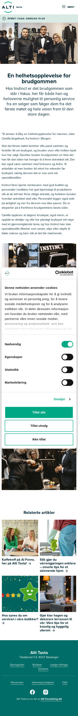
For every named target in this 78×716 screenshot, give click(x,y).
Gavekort (43, 669)
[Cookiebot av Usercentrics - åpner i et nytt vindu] (55, 273)
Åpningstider (17, 665)
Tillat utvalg (38, 425)
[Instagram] (45, 694)
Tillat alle (39, 412)
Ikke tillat (39, 439)
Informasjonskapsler (43, 682)
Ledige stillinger (59, 665)
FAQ (64, 682)
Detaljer (59, 399)
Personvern (17, 682)
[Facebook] (32, 694)
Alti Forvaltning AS (51, 699)
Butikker (37, 665)
